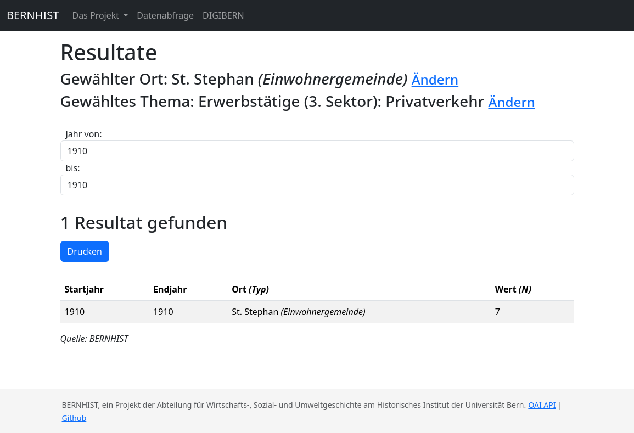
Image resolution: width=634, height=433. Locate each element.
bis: (73, 168)
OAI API (542, 405)
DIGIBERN (223, 15)
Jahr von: (84, 134)
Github (74, 418)
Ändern (435, 79)
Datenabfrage (165, 15)
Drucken (85, 251)
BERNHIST (33, 15)
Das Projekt (96, 15)
